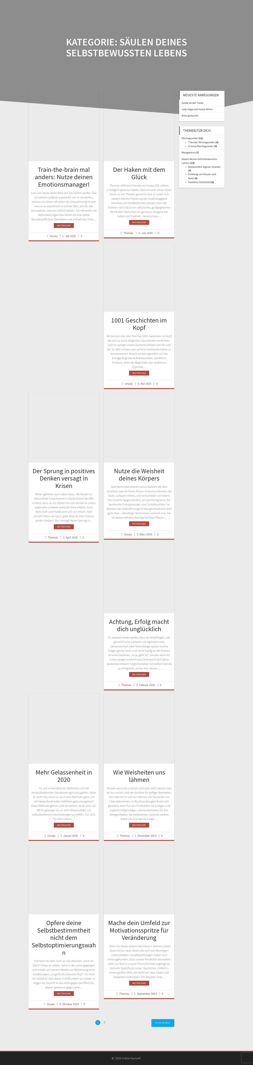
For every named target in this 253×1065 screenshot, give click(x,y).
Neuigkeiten (188, 152)
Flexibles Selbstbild (199, 182)
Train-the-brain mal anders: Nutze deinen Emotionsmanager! (64, 176)
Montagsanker (190, 138)
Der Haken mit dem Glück (139, 173)
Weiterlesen (64, 225)
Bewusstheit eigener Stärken (204, 166)
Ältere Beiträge (163, 1023)
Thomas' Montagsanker (201, 142)
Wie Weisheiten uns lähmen (139, 776)
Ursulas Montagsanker (201, 146)
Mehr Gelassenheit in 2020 (64, 776)
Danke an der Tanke (192, 102)
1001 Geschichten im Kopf (139, 324)
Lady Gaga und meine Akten (197, 109)
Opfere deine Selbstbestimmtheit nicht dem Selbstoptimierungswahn (64, 937)
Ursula (53, 236)
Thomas (128, 233)
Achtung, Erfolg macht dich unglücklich (139, 625)
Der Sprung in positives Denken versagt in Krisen (63, 478)
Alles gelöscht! (190, 115)
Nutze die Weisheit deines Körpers (139, 474)
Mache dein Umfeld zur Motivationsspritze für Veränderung (139, 930)
